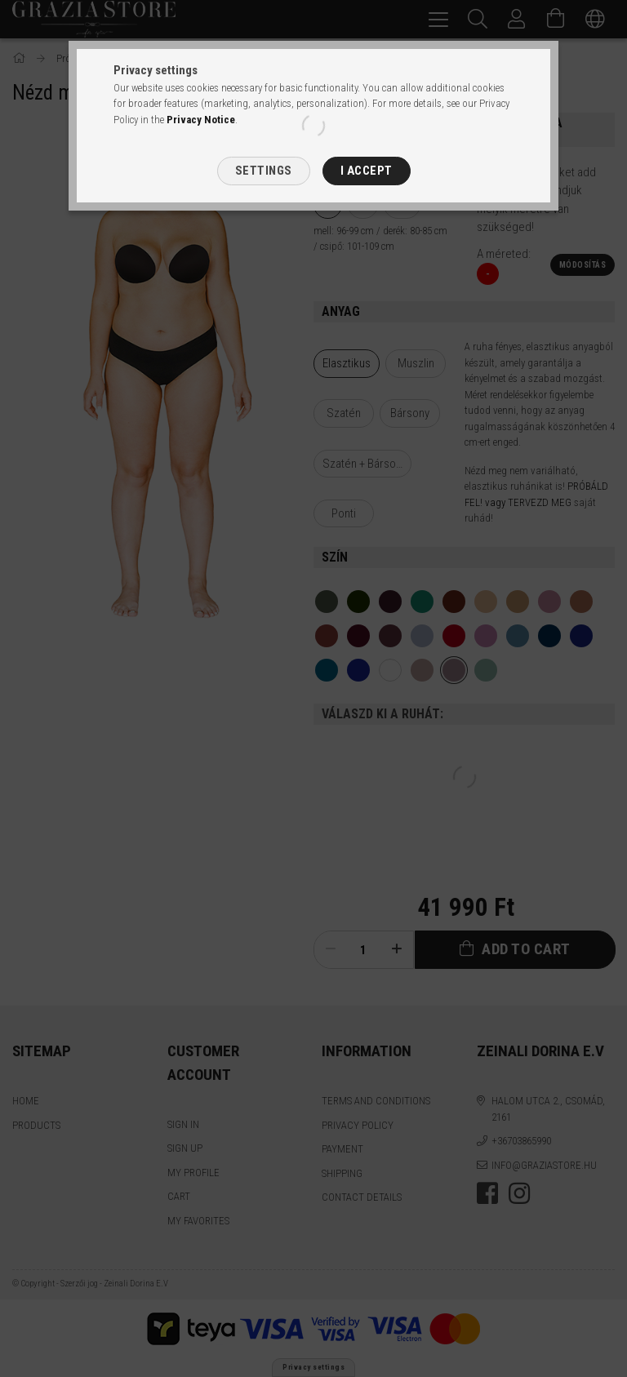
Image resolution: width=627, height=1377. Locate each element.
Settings (263, 170)
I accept (366, 170)
